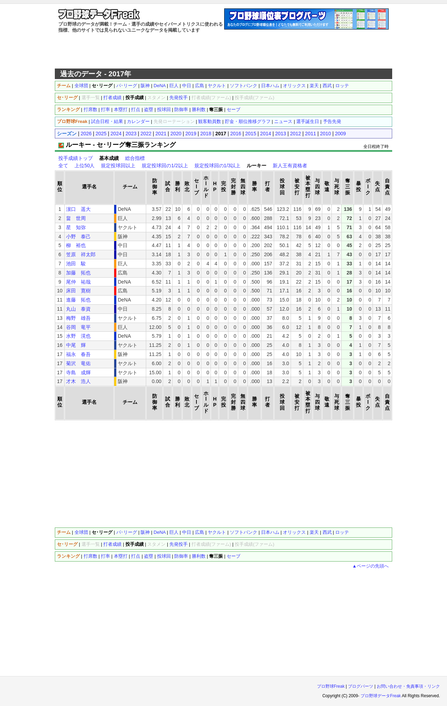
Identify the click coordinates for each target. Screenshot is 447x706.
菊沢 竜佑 (78, 363)
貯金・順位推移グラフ (248, 121)
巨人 (174, 85)
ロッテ (342, 85)
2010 (325, 133)
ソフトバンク (243, 85)
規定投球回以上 (118, 165)
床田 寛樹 (78, 290)
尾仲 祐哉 (78, 282)
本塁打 (121, 109)
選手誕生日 (307, 121)
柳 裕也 (76, 245)
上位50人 (84, 165)
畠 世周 (76, 218)
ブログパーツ (360, 686)
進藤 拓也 (78, 300)
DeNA (160, 85)
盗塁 (148, 109)
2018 (205, 133)
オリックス (294, 85)
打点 (135, 109)
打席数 (90, 109)
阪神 (145, 85)
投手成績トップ (75, 158)
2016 (235, 133)
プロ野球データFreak (381, 695)
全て (63, 165)
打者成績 (112, 97)
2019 (190, 133)
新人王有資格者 (290, 165)
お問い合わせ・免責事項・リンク (408, 686)
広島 (199, 85)
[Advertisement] (223, 51)
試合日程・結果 (107, 121)
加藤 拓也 (78, 273)
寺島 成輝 (78, 372)
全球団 (81, 85)
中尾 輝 (76, 345)
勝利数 (199, 109)
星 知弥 (76, 227)
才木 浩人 (78, 381)
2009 (340, 133)
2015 (250, 133)
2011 (310, 133)
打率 (105, 109)
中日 (186, 85)
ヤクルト (217, 85)
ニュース (283, 121)
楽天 (314, 85)
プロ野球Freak (331, 686)
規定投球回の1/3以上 (217, 165)
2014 (265, 133)
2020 (175, 133)
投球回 (164, 109)
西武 (327, 85)
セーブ (233, 109)
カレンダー (138, 121)
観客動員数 (209, 121)
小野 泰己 (78, 236)
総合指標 (135, 158)
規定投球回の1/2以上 (165, 165)
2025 (101, 133)
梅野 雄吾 (78, 318)
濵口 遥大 (78, 209)
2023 (130, 133)
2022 (146, 133)
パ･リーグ (126, 85)
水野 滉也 (78, 336)
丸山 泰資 (78, 309)
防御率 (181, 109)
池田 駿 (76, 263)
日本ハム (270, 85)
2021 (160, 133)
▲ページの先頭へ (370, 566)
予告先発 (332, 121)
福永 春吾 (78, 354)
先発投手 (178, 97)
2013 (280, 133)
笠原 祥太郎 (81, 254)
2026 (85, 133)
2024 (116, 133)
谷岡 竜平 (78, 327)
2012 (295, 133)
